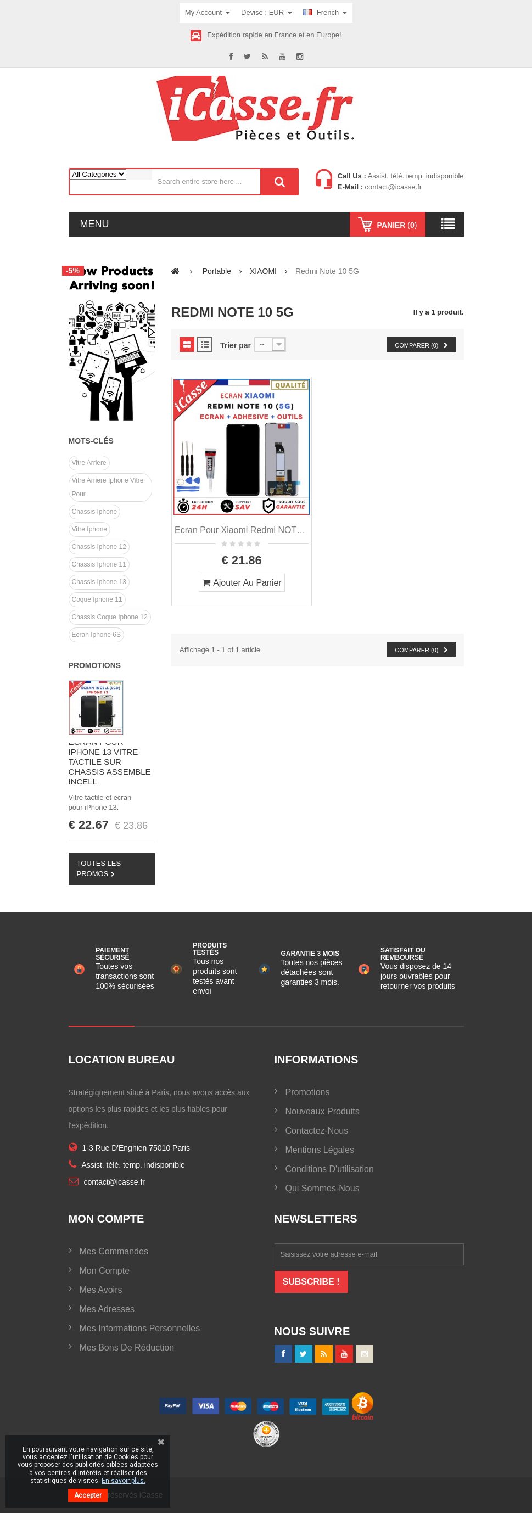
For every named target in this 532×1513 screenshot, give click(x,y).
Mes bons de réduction (127, 1347)
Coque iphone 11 (97, 599)
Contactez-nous (317, 1130)
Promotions (95, 665)
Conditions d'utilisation (329, 1169)
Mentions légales (319, 1150)
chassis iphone (94, 511)
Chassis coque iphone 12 (110, 617)
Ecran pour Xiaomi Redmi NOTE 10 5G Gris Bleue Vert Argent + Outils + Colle (242, 530)
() (396, 225)
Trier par (235, 345)
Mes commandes (114, 1251)
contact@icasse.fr (392, 187)
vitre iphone (90, 529)
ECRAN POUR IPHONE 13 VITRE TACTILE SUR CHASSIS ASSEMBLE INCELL (110, 761)
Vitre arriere (89, 463)
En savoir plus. (123, 1480)
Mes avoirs (101, 1290)
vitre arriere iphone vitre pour (108, 487)
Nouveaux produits (322, 1111)
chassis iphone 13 (99, 582)
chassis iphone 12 (99, 547)
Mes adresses (107, 1309)
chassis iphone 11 (99, 564)
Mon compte (105, 1270)
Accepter (88, 1495)
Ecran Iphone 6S (96, 634)
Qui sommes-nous (322, 1188)
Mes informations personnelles (140, 1328)
